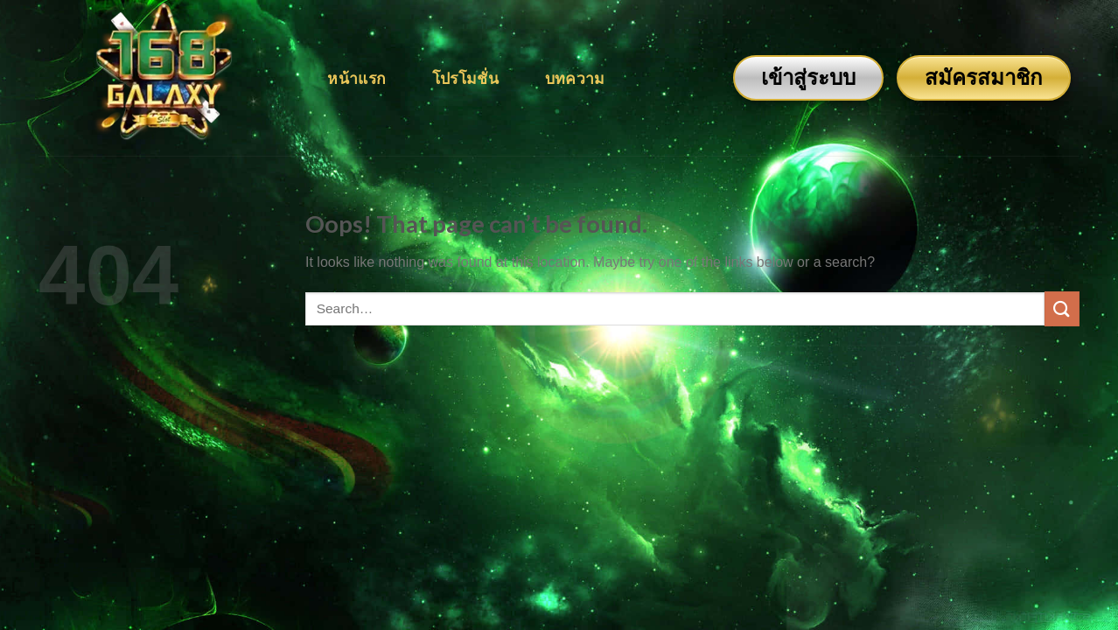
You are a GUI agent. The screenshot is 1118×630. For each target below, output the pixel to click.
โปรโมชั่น (465, 78)
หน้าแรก (356, 78)
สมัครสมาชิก (984, 77)
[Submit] (1062, 308)
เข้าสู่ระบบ (808, 77)
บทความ (575, 78)
